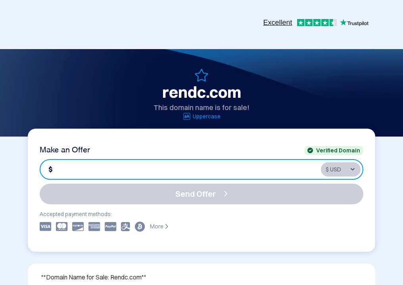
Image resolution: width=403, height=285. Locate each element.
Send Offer (201, 194)
